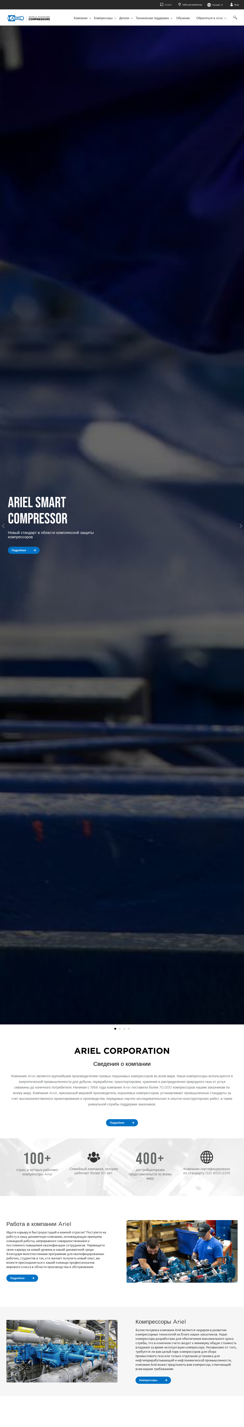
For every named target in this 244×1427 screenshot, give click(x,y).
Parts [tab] (129, 1029)
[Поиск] (234, 19)
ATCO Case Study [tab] (115, 1029)
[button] (4, 526)
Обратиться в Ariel (209, 18)
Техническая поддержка (152, 18)
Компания (80, 18)
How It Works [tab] (124, 1029)
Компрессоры (103, 18)
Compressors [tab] (120, 1029)
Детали (124, 18)
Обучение (183, 18)
